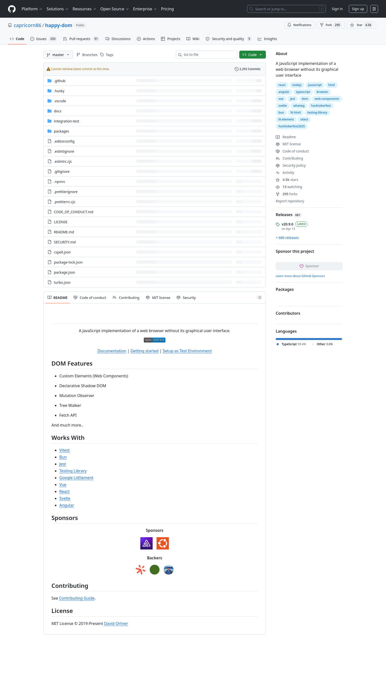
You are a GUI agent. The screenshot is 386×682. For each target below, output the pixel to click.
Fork (331, 25)
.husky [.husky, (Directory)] (59, 91)
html (331, 85)
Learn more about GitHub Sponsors (300, 276)
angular (284, 92)
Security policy (291, 165)
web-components (327, 99)
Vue (62, 484)
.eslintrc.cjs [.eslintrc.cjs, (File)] (63, 161)
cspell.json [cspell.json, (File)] (62, 252)
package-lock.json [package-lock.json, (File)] (68, 262)
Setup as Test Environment (187, 351)
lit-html (295, 112)
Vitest (64, 450)
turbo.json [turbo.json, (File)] (62, 282)
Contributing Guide (77, 598)
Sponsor (309, 266)
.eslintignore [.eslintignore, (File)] (64, 151)
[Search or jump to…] (286, 9)
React (64, 491)
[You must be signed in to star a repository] (361, 25)
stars (287, 179)
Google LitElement (76, 477)
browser (322, 92)
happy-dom (58, 25)
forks (287, 194)
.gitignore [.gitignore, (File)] (62, 171)
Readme (286, 136)
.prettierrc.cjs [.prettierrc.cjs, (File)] (64, 201)
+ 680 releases (287, 237)
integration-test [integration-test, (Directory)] (66, 121)
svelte (282, 106)
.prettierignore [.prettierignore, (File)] (66, 191)
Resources (84, 9)
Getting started (144, 351)
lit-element (286, 119)
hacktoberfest (321, 106)
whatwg (299, 106)
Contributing (289, 158)
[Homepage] (12, 9)
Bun (63, 457)
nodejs (297, 85)
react (282, 85)
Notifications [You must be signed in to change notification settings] (299, 25)
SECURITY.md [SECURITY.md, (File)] (65, 242)
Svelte (64, 498)
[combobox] (208, 54)
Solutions (58, 9)
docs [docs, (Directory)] (58, 111)
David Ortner (116, 623)
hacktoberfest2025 (291, 126)
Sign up (358, 8)
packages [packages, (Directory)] (61, 131)
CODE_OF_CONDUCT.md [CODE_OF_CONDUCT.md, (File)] (73, 211)
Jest (62, 464)
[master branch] (58, 55)
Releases (289, 214)
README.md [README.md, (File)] (64, 232)
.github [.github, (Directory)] (59, 80)
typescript (303, 92)
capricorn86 (27, 25)
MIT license (288, 144)
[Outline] (259, 297)
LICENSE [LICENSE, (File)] (60, 222)
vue (281, 99)
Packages (285, 289)
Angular (66, 505)
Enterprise (145, 9)
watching (289, 186)
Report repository (290, 201)
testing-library (317, 112)
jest (292, 99)
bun (281, 112)
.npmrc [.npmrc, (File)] (59, 181)
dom (305, 99)
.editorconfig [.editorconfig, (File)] (64, 141)
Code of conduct (292, 151)
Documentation (111, 351)
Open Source (114, 9)
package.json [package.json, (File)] (64, 272)
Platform (32, 9)
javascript (315, 85)
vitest (304, 119)
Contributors (288, 313)
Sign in (337, 8)
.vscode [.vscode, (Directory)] (60, 101)
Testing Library (73, 471)
